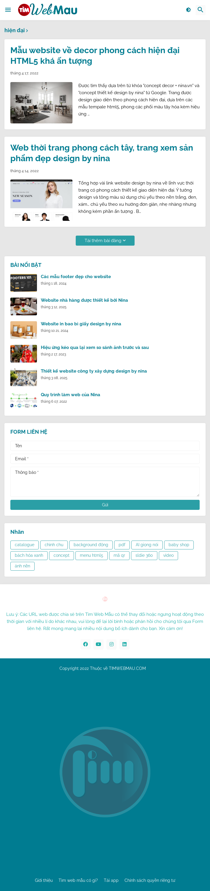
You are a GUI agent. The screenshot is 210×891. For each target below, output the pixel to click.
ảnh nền (22, 566)
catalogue (24, 544)
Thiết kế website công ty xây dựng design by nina (94, 371)
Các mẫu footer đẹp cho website (76, 276)
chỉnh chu (54, 544)
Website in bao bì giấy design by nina (81, 324)
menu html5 (91, 555)
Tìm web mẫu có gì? (78, 880)
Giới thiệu (44, 880)
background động (91, 544)
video (168, 555)
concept (62, 555)
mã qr (119, 555)
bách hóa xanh (29, 555)
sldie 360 (144, 555)
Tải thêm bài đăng (103, 240)
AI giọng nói (147, 544)
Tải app (111, 880)
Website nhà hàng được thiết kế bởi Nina (84, 300)
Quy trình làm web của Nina (70, 394)
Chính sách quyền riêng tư (150, 880)
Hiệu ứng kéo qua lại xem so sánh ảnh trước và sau (95, 347)
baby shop (179, 544)
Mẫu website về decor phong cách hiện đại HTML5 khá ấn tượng (95, 55)
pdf (122, 544)
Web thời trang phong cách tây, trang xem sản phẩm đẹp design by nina (101, 153)
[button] (8, 10)
